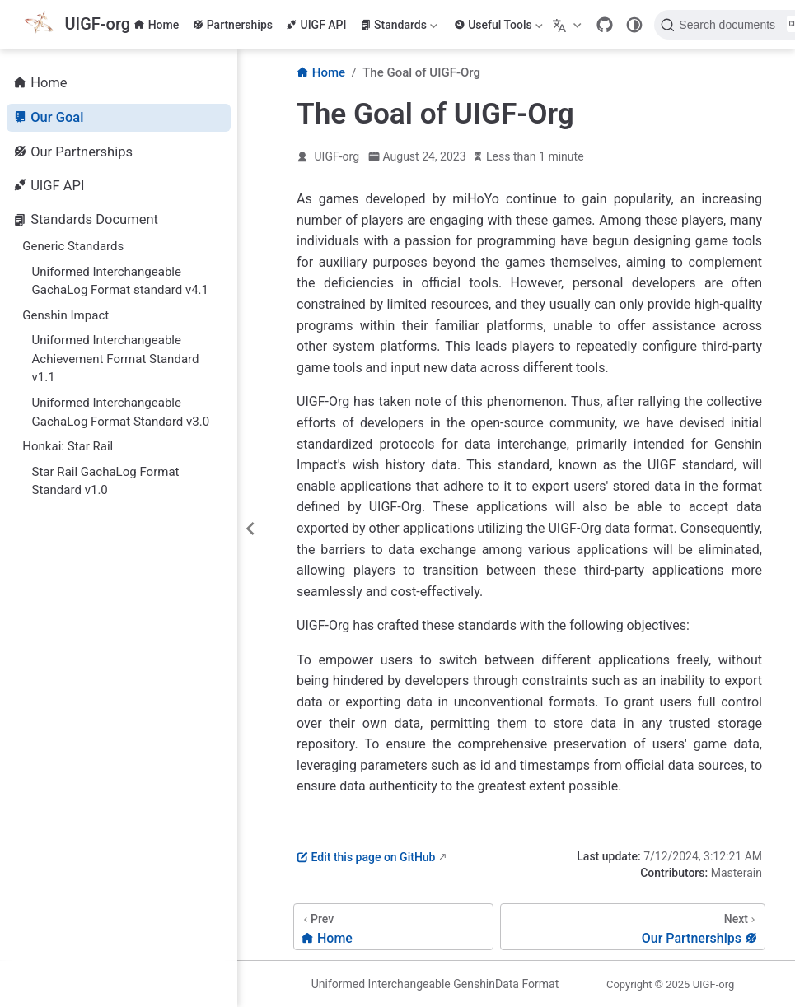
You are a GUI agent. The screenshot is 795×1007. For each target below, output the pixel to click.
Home (156, 24)
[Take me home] (76, 25)
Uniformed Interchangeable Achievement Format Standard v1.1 (115, 359)
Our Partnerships (73, 152)
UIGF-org (337, 156)
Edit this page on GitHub (366, 857)
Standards (399, 25)
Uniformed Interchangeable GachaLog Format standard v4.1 (120, 281)
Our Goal (48, 117)
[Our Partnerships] (632, 926)
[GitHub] (605, 25)
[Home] (393, 926)
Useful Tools (498, 25)
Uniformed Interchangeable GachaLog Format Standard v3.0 (121, 412)
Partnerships (232, 24)
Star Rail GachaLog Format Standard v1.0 (106, 481)
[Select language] (568, 25)
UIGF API (316, 24)
